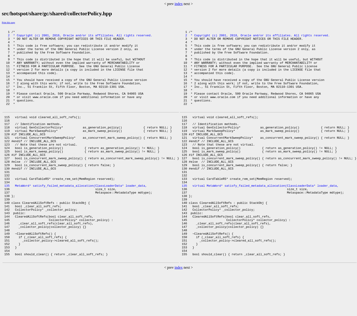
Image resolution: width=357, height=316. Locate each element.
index (179, 4)
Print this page (8, 22)
